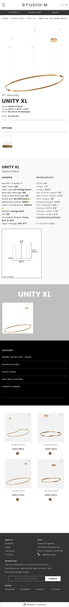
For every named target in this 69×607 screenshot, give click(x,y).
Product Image (9, 372)
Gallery (55, 12)
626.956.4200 (47, 554)
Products (9, 543)
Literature (9, 551)
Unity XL (31, 18)
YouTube (55, 589)
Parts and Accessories (12, 379)
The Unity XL (14, 12)
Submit (53, 578)
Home (5, 18)
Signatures (17, 18)
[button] (1, 12)
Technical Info (34, 12)
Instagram (25, 589)
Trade (8, 547)
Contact (9, 554)
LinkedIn (40, 589)
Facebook (9, 589)
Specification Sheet (11, 364)
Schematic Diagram (11, 386)
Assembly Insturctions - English (16, 357)
